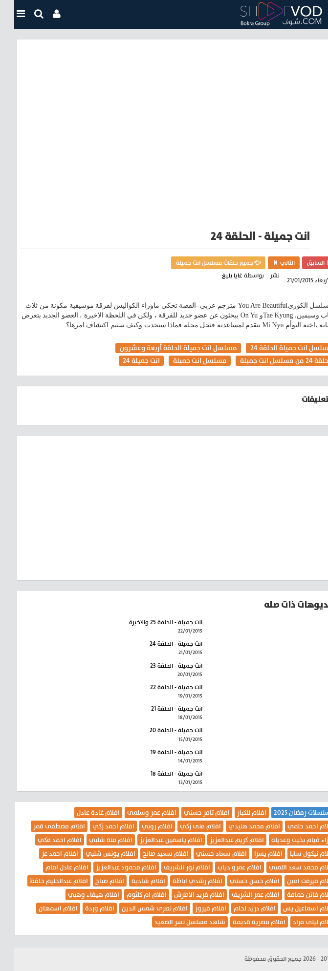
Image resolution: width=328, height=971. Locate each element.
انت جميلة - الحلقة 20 (161, 730)
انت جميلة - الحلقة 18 (162, 774)
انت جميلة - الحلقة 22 (162, 687)
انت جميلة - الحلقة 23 (162, 666)
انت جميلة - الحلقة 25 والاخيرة (151, 622)
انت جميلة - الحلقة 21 (162, 709)
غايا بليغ (218, 275)
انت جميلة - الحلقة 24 (161, 644)
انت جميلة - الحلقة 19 (162, 752)
